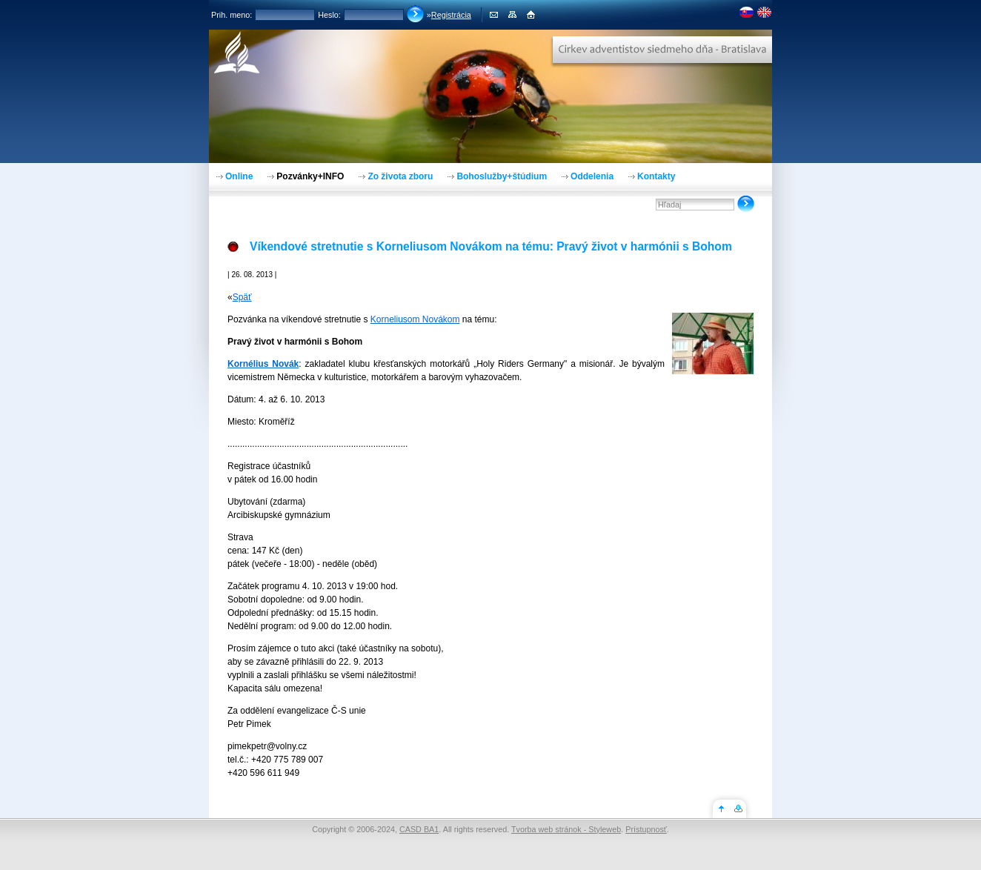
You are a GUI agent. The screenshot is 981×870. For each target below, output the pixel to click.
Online (239, 176)
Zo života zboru (400, 176)
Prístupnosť (646, 829)
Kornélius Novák (263, 364)
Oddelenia (592, 176)
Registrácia (451, 14)
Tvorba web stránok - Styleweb (566, 829)
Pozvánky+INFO (310, 176)
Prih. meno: (231, 14)
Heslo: (329, 14)
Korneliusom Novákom (415, 319)
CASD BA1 (419, 829)
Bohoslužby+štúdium (501, 176)
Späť (242, 297)
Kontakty (656, 176)
